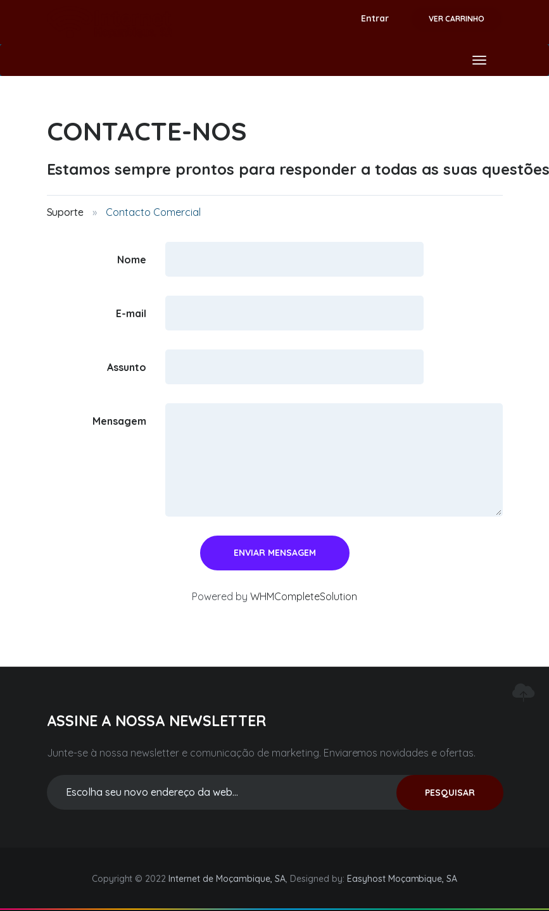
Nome (131, 259)
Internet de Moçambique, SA (227, 878)
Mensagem (119, 420)
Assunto (126, 366)
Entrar (375, 18)
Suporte (65, 212)
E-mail (131, 312)
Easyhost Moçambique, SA (402, 878)
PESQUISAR (450, 792)
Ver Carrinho (456, 18)
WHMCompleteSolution (303, 596)
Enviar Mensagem (275, 552)
